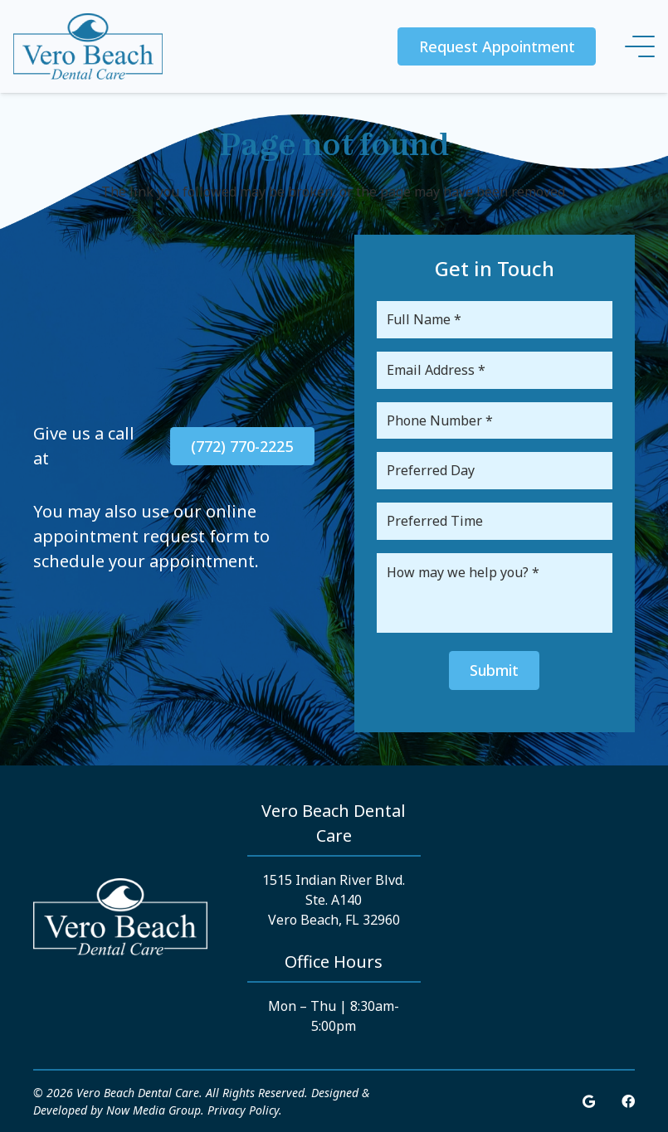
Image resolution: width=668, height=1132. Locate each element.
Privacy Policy (243, 1110)
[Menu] (640, 46)
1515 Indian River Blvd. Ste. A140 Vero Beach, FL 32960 (333, 900)
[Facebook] (628, 1101)
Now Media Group (153, 1110)
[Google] (589, 1101)
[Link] (88, 46)
